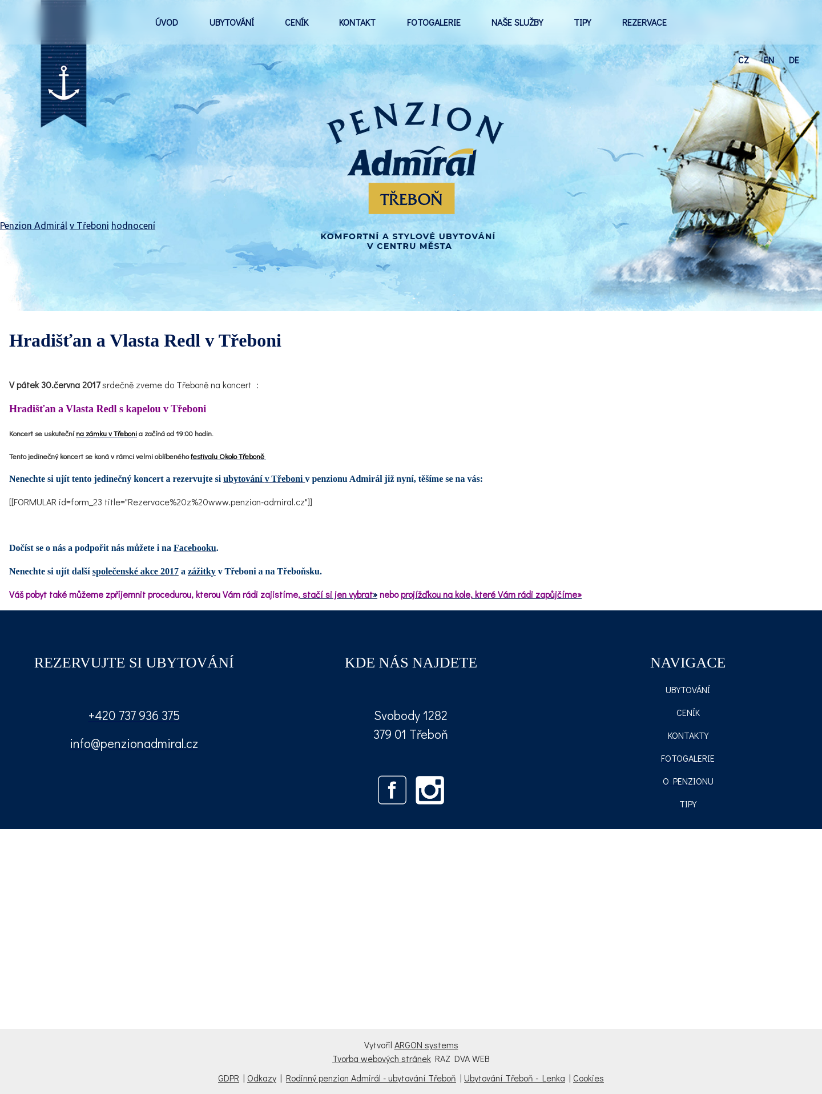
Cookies (588, 1078)
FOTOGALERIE (434, 22)
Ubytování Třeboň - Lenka (514, 1078)
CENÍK (296, 22)
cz (743, 60)
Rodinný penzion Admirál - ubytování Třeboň (371, 1078)
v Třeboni (89, 225)
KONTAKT (357, 22)
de (794, 60)
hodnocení (133, 225)
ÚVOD (166, 22)
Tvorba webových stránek (381, 1058)
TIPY (582, 22)
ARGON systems (426, 1045)
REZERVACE (644, 22)
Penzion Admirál (33, 225)
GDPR (228, 1078)
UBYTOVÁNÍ (231, 22)
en (769, 60)
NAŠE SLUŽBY (517, 22)
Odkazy (261, 1078)
